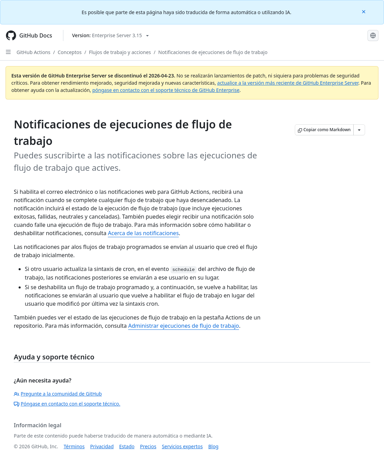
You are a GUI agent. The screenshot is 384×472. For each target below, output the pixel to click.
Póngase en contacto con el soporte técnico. (67, 403)
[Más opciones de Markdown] (359, 129)
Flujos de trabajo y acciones (120, 52)
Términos (74, 446)
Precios (148, 446)
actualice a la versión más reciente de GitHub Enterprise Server (288, 83)
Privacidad (102, 446)
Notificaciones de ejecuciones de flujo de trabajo (213, 52)
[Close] (364, 11)
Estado (126, 446)
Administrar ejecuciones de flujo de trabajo (183, 325)
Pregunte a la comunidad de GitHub (58, 393)
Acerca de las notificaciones (143, 233)
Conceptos (70, 52)
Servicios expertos (182, 446)
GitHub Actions (33, 52)
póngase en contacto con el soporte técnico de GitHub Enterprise (165, 90)
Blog (213, 446)
